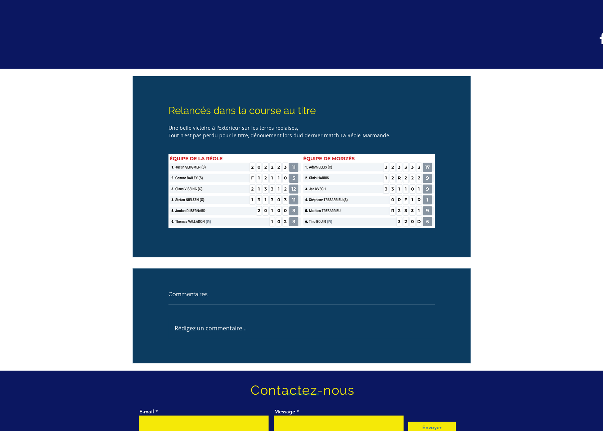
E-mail (147, 411)
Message (284, 411)
